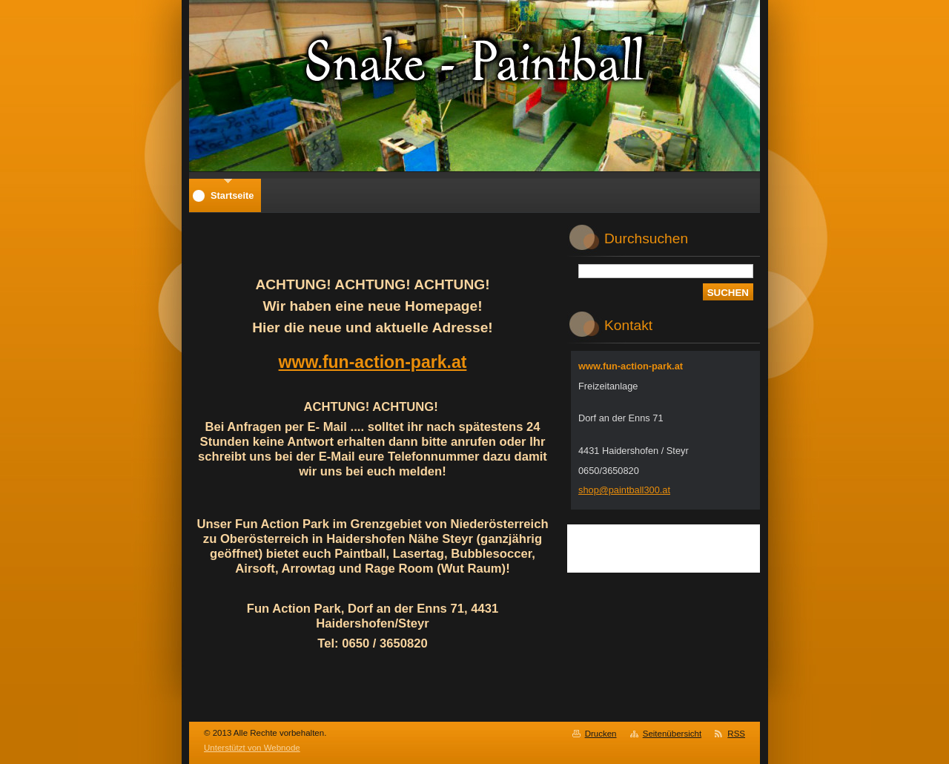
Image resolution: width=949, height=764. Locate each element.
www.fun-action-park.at (373, 362)
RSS (736, 733)
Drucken (601, 733)
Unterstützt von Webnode (252, 747)
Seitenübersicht (672, 733)
